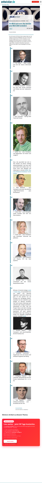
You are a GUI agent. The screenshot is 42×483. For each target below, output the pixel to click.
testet (24, 316)
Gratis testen (35, 1)
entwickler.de (8, 2)
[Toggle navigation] (8, 2)
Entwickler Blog (5, 4)
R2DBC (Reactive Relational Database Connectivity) (22, 171)
